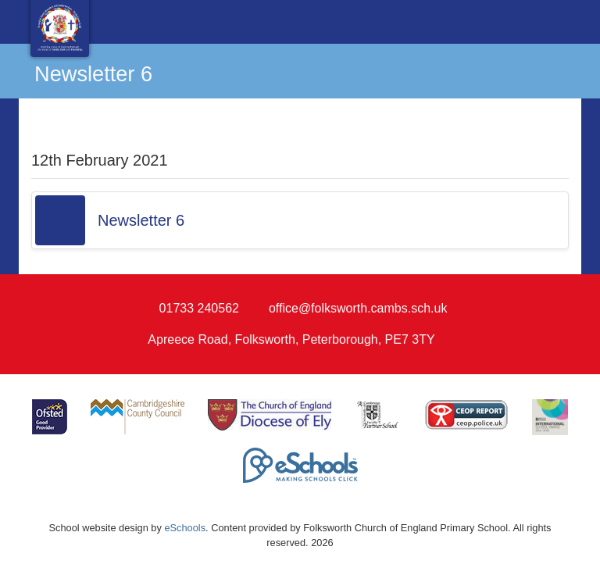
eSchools (184, 528)
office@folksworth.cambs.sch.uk (358, 308)
